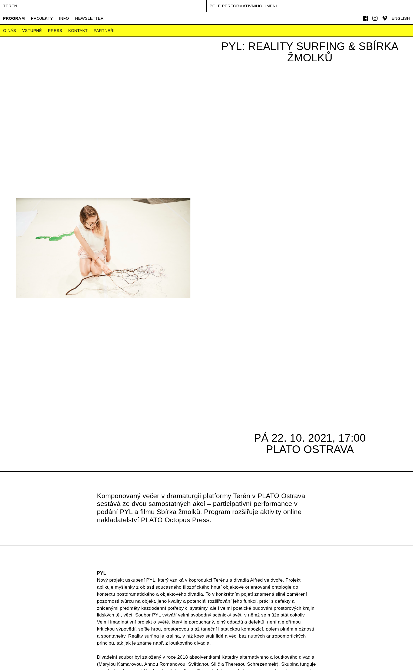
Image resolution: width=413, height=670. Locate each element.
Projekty (42, 18)
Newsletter (89, 18)
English (401, 18)
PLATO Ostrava (310, 449)
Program (14, 18)
